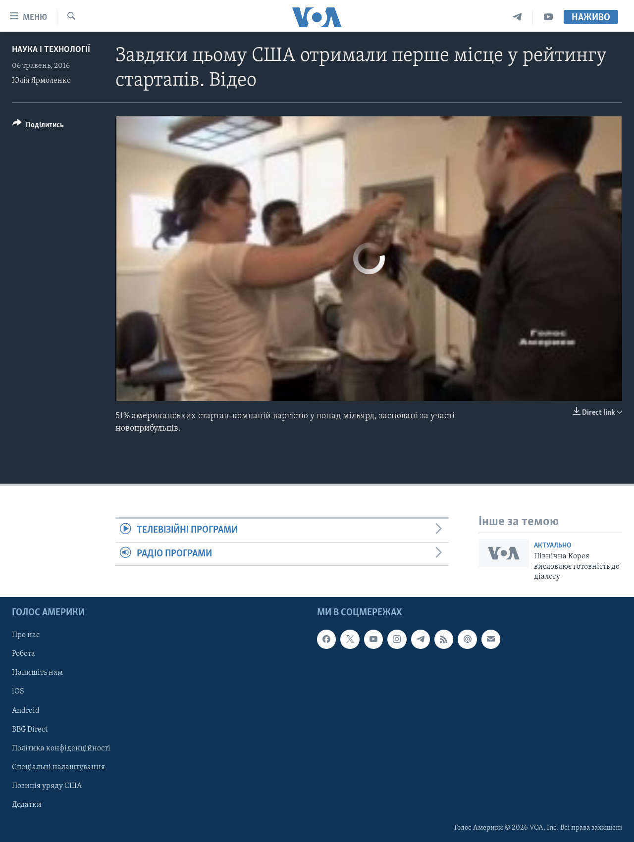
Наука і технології (51, 49)
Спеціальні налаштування (58, 767)
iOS (18, 691)
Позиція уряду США (47, 786)
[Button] (38, 126)
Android (26, 710)
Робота (23, 654)
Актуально (552, 545)
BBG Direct (30, 729)
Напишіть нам (37, 673)
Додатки (27, 804)
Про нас (26, 635)
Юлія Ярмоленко (41, 81)
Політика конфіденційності (61, 748)
